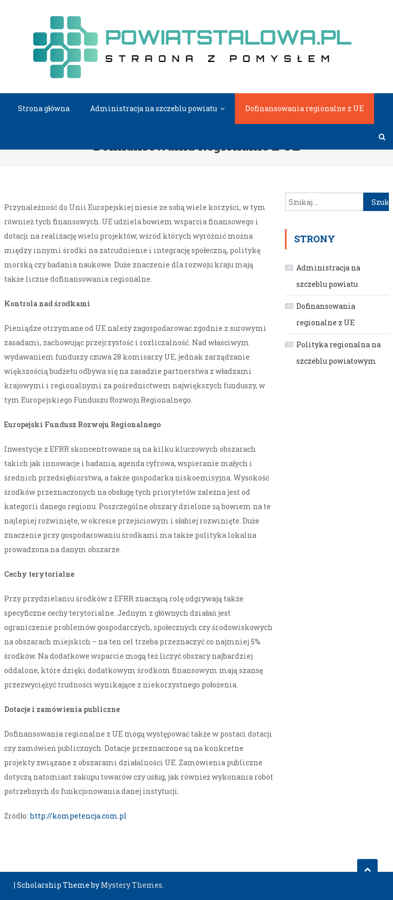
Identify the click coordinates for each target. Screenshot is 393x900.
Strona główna (44, 108)
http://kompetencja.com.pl (78, 816)
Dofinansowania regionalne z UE (304, 108)
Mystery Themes (131, 885)
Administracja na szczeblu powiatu (153, 108)
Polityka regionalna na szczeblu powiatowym (338, 353)
